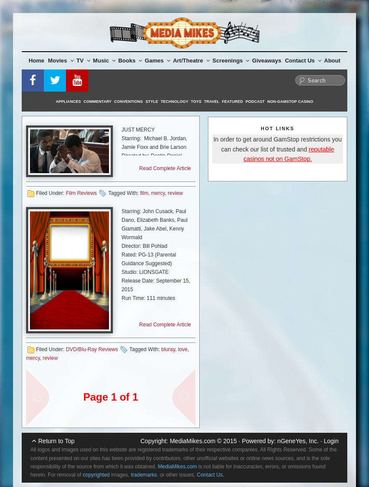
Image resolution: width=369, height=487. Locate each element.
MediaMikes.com (192, 441)
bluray (168, 349)
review (175, 193)
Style (151, 101)
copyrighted (96, 475)
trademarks (144, 475)
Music (104, 60)
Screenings (230, 60)
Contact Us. (210, 475)
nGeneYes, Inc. (298, 441)
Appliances (68, 101)
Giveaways (266, 60)
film (144, 193)
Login (331, 441)
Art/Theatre (191, 60)
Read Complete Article (165, 168)
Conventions (128, 101)
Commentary (98, 101)
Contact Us (303, 60)
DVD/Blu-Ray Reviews (92, 349)
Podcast (255, 101)
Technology (174, 101)
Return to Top (56, 441)
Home (36, 60)
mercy (158, 193)
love (183, 349)
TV (83, 60)
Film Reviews (81, 193)
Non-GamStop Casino (290, 101)
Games (157, 60)
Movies (61, 60)
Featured (232, 101)
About (332, 60)
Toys (196, 101)
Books (130, 60)
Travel (211, 101)
